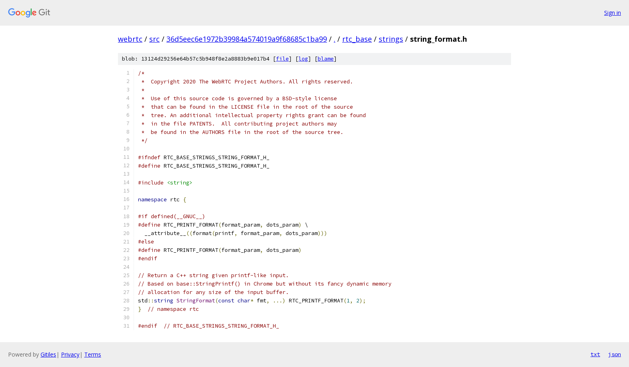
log (303, 58)
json (614, 354)
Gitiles (48, 354)
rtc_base (357, 39)
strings (391, 39)
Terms (92, 354)
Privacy (70, 354)
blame (326, 58)
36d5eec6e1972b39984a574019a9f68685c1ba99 (246, 39)
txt (595, 354)
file (282, 58)
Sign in (612, 12)
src (154, 39)
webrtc (130, 39)
